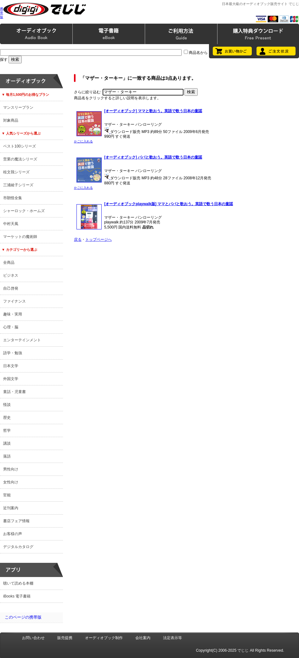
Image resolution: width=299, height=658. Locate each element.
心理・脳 (10, 327)
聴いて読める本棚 (18, 583)
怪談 (7, 404)
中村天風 (10, 224)
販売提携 (64, 638)
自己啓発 (10, 288)
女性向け (10, 482)
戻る (78, 239)
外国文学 (10, 379)
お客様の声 (12, 534)
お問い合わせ (33, 638)
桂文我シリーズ (16, 172)
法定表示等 (172, 638)
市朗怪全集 (12, 198)
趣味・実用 (12, 314)
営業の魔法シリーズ (20, 159)
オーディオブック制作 (104, 638)
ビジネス (10, 275)
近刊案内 (10, 508)
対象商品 (10, 120)
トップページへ (98, 239)
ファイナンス (14, 301)
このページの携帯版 (23, 617)
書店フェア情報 (16, 521)
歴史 (7, 417)
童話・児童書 (14, 392)
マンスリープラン (18, 107)
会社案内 (142, 638)
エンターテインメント (22, 340)
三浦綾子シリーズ (18, 185)
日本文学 (10, 366)
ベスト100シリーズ (19, 146)
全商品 (8, 262)
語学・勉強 (12, 353)
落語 (7, 456)
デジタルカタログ (18, 547)
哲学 (7, 430)
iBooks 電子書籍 (17, 596)
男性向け (10, 469)
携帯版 (1, 13)
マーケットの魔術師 (20, 236)
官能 (7, 495)
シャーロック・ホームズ (24, 211)
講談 (7, 443)
